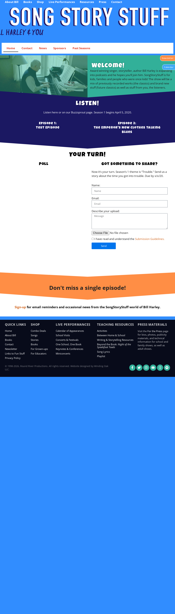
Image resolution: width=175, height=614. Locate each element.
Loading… (43, 219)
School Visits (63, 335)
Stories (34, 339)
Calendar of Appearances (70, 330)
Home (11, 48)
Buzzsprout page (81, 112)
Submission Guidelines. (149, 239)
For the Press (154, 331)
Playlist (101, 356)
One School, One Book (68, 344)
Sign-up (20, 307)
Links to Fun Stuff (15, 353)
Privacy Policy (13, 358)
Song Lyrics (103, 351)
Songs (34, 335)
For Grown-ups (39, 349)
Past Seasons (81, 48)
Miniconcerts (63, 353)
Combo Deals (38, 330)
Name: (96, 185)
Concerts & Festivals (67, 339)
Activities (102, 330)
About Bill (10, 335)
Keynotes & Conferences (69, 349)
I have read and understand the (129, 239)
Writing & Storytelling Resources (115, 339)
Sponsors (59, 48)
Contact (27, 48)
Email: (95, 198)
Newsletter (11, 349)
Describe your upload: (106, 211)
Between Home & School (111, 335)
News (43, 48)
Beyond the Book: (114, 346)
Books (8, 339)
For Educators (38, 353)
